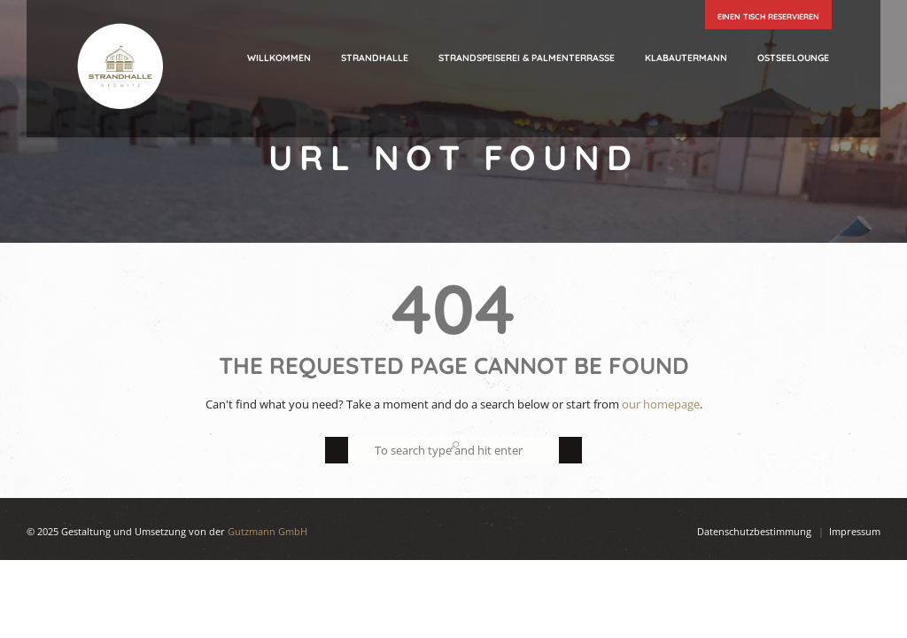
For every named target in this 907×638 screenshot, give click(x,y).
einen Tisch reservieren (768, 16)
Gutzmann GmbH (267, 531)
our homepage (661, 404)
